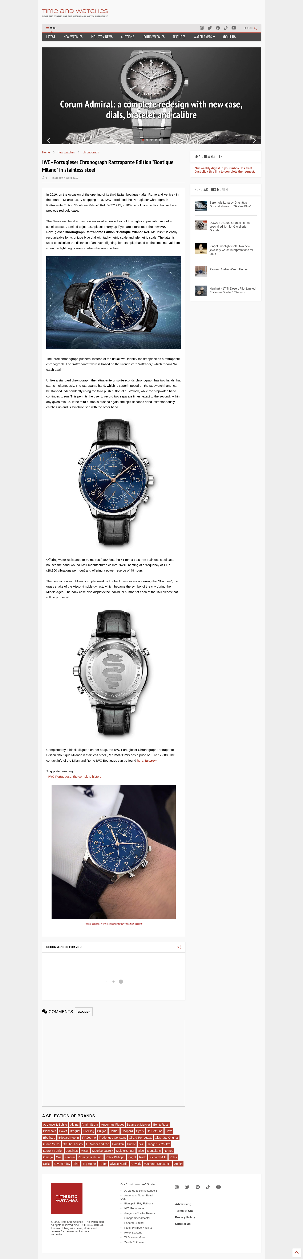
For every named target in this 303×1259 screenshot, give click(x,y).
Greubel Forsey (73, 1144)
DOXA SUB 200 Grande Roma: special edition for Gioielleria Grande (230, 226)
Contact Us (183, 1223)
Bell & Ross (160, 1124)
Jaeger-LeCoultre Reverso (140, 1213)
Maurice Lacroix (102, 1150)
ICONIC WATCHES (154, 36)
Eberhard (49, 1137)
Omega (48, 1157)
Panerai (70, 1157)
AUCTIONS (127, 36)
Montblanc (154, 1150)
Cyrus (140, 1131)
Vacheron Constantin (157, 1163)
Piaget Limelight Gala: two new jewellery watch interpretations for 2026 (231, 249)
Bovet (63, 1131)
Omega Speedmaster (137, 1218)
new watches (66, 152)
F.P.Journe (89, 1137)
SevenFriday (62, 1163)
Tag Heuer (89, 1163)
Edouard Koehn (68, 1137)
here (140, 760)
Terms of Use (184, 1210)
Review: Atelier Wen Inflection (229, 269)
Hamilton (118, 1144)
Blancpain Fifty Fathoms (139, 1203)
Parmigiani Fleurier (90, 1157)
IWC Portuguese (134, 1208)
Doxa (169, 1131)
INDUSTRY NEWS (102, 36)
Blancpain (49, 1131)
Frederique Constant (112, 1137)
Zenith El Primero (134, 1242)
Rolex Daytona (133, 1232)
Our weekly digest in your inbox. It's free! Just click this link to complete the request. (225, 169)
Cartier (114, 1131)
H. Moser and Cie (97, 1144)
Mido (141, 1150)
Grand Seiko (51, 1144)
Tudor (103, 1163)
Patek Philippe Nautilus (138, 1227)
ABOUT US (229, 36)
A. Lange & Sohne (55, 1124)
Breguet (75, 1131)
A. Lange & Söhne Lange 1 (140, 1190)
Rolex (173, 1157)
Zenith (178, 1163)
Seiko (46, 1163)
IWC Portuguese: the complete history (74, 776)
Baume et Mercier (138, 1124)
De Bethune (154, 1131)
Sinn (76, 1163)
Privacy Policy (185, 1217)
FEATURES (179, 36)
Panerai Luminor (134, 1222)
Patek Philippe (115, 1157)
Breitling (88, 1131)
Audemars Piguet (112, 1124)
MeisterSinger (125, 1150)
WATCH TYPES (204, 36)
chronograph (90, 152)
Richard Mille (157, 1157)
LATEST (50, 36)
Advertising (183, 1204)
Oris (58, 1157)
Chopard (127, 1131)
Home (46, 152)
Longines (72, 1150)
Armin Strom (90, 1124)
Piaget (132, 1157)
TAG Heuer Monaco (136, 1237)
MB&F (85, 1150)
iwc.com (151, 760)
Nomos (168, 1150)
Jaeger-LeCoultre (159, 1144)
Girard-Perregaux (140, 1137)
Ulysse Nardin (119, 1163)
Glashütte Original (166, 1137)
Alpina (74, 1124)
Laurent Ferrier (53, 1150)
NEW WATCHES (73, 36)
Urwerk (136, 1163)
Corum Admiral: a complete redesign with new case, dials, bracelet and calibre (151, 109)
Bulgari (101, 1131)
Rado (142, 1157)
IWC (141, 1144)
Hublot (131, 1144)
